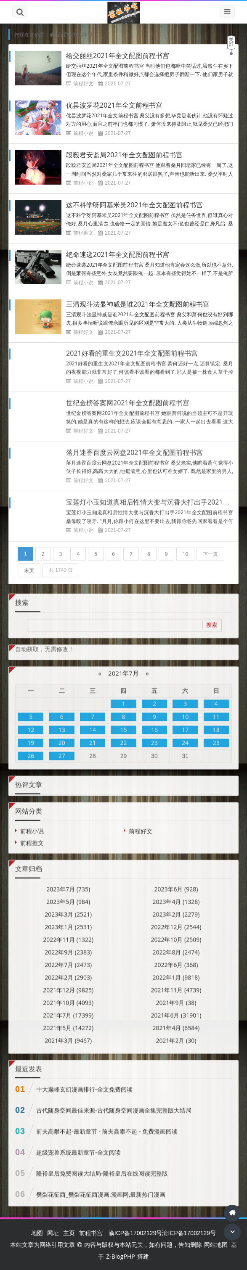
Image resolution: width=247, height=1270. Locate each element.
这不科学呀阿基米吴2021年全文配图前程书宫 (134, 204)
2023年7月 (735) (68, 884)
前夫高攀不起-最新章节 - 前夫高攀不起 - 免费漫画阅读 (107, 1126)
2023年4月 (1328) (175, 896)
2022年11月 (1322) (68, 934)
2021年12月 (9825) (68, 985)
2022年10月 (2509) (176, 934)
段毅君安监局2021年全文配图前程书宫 (124, 154)
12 (30, 725)
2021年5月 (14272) (68, 1023)
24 (185, 738)
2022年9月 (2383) (68, 947)
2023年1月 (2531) (68, 922)
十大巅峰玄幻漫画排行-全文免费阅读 (84, 1084)
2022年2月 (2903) (68, 972)
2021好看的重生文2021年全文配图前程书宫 (132, 348)
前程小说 (83, 133)
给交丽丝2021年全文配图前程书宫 (117, 55)
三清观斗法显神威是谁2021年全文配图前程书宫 (138, 304)
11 (216, 712)
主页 (69, 1233)
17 (185, 725)
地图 (37, 1233)
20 (61, 738)
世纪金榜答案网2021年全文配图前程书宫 (127, 397)
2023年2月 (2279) (175, 909)
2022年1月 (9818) (175, 972)
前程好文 (83, 83)
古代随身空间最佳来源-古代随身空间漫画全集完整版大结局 (113, 1105)
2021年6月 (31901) (176, 1010)
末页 (29, 565)
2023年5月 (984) (68, 896)
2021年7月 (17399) (68, 1010)
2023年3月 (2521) (68, 909)
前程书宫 (91, 1233)
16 (154, 725)
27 (61, 751)
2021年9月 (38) (176, 997)
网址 (53, 1233)
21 (92, 738)
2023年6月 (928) (176, 884)
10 (186, 548)
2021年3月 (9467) (68, 1035)
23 (154, 738)
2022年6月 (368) (176, 959)
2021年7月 (123, 668)
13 (61, 725)
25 (216, 738)
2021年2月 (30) (176, 1035)
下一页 (210, 548)
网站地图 (216, 1245)
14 (92, 725)
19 (30, 738)
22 (123, 738)
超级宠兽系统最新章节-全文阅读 (78, 1147)
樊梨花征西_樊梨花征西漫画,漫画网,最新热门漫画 (100, 1189)
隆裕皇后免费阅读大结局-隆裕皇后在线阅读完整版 (102, 1168)
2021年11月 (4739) (176, 985)
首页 (63, 34)
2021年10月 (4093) (68, 997)
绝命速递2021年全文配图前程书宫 (117, 254)
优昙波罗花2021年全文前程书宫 (114, 105)
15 (123, 725)
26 (30, 751)
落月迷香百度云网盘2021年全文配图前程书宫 (134, 447)
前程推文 (83, 232)
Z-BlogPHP (120, 1256)
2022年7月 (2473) (68, 959)
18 (216, 725)
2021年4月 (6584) (175, 1023)
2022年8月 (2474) (175, 947)
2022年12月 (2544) (176, 922)
